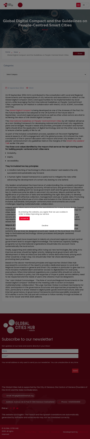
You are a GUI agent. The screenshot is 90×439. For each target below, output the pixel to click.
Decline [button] (45, 225)
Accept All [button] (24, 218)
